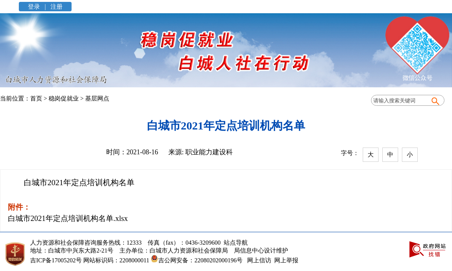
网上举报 (286, 260)
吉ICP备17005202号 (56, 260)
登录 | (37, 6)
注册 (56, 6)
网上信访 (259, 260)
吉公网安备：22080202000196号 (196, 260)
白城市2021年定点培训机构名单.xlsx (68, 218)
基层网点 (97, 98)
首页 (36, 98)
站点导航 (234, 242)
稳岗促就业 (64, 98)
